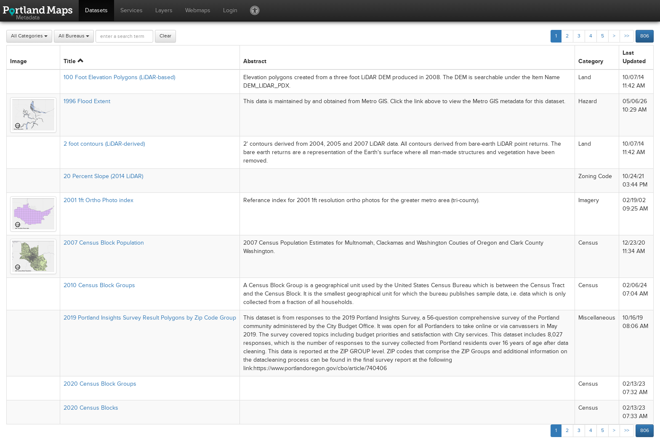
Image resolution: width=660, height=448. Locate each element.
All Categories (29, 36)
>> (626, 36)
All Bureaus (74, 36)
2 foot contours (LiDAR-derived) (104, 143)
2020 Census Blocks (91, 407)
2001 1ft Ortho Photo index (98, 200)
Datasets (96, 10)
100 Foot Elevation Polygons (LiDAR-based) (119, 77)
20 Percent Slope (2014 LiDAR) (103, 176)
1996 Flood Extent (87, 101)
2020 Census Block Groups (100, 383)
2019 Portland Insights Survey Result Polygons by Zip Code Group (150, 317)
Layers (164, 10)
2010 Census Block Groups (99, 285)
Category (590, 61)
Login (230, 10)
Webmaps (197, 10)
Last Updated (634, 57)
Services (131, 10)
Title (73, 61)
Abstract (254, 61)
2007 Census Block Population (104, 242)
